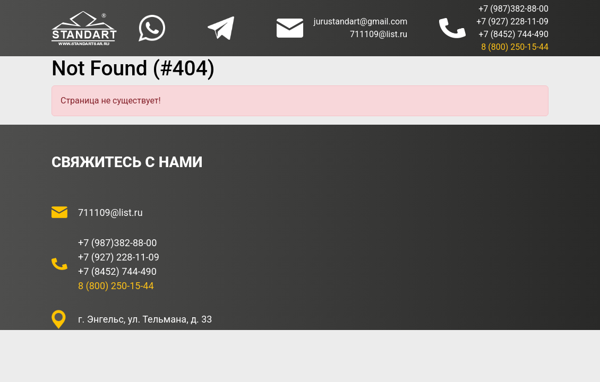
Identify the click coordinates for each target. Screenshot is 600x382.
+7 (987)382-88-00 (513, 9)
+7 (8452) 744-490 (513, 34)
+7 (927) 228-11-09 (512, 21)
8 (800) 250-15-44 (514, 47)
